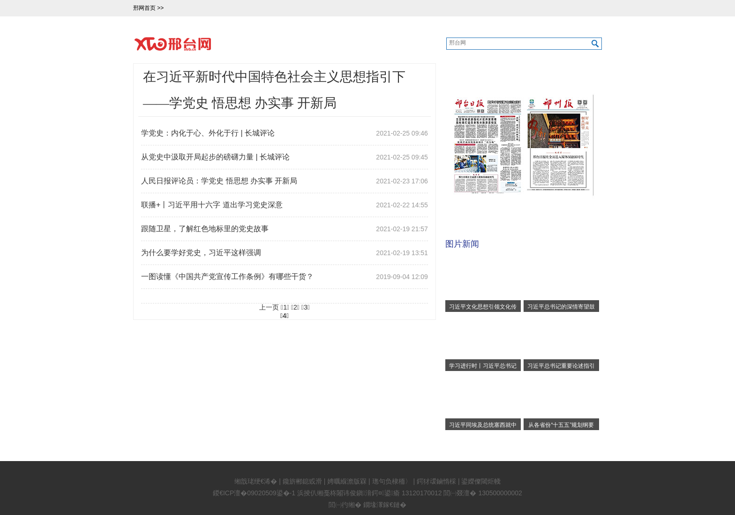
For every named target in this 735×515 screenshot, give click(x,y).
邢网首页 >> (149, 8)
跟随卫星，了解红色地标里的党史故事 (205, 229)
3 (305, 307)
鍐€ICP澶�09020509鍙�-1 (254, 493)
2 (295, 307)
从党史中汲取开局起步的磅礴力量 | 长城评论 (215, 157)
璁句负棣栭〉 (392, 481)
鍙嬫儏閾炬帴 (481, 481)
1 (285, 307)
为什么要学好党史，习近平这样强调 (201, 253)
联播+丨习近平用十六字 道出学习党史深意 (212, 205)
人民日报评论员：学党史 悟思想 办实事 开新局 (219, 181)
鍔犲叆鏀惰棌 (436, 481)
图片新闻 (462, 244)
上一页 (269, 307)
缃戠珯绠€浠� (256, 481)
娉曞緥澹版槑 (347, 481)
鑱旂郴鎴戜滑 (302, 481)
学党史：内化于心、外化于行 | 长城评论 (208, 133)
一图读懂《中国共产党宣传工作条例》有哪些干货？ (227, 276)
